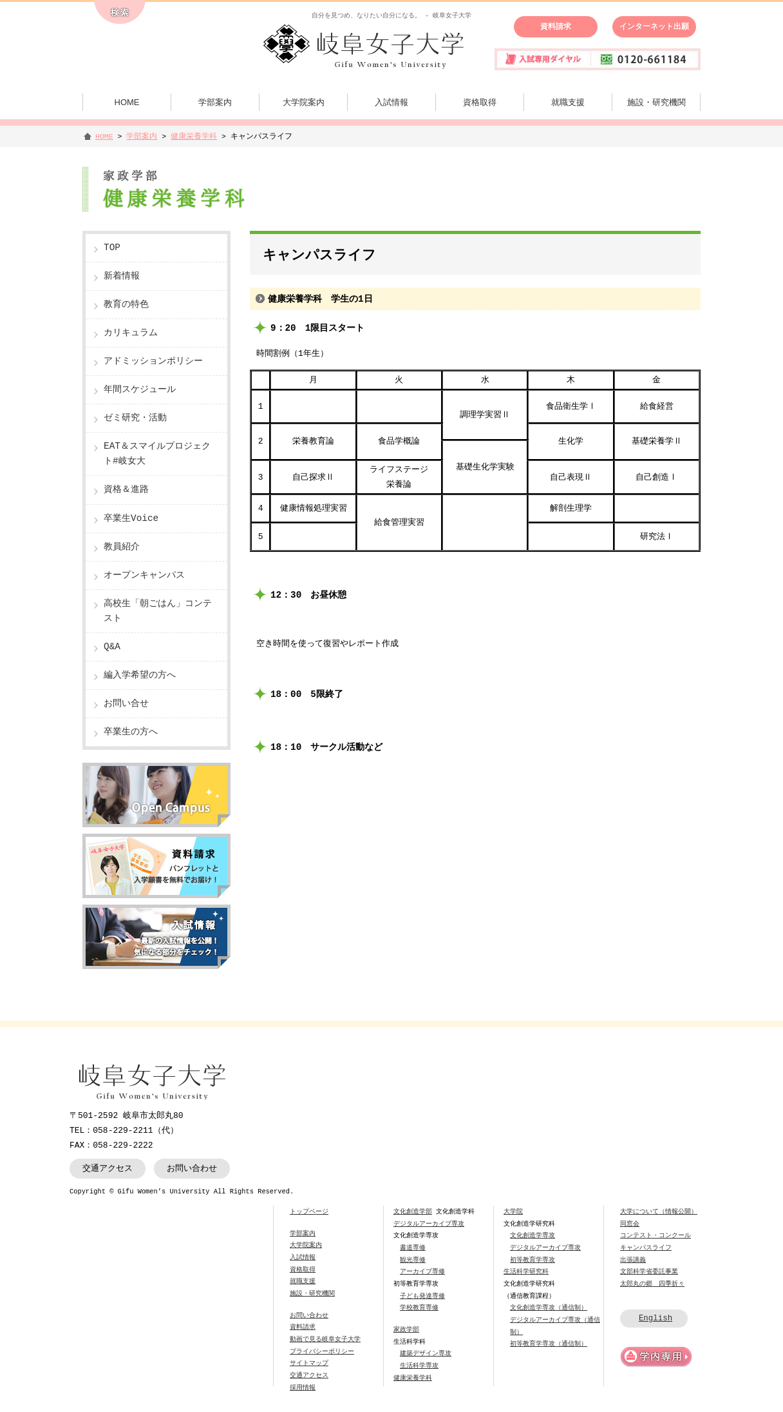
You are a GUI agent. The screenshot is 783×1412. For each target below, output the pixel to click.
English (655, 1318)
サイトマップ (309, 1363)
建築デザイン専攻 (425, 1353)
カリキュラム (131, 333)
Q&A (112, 647)
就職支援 (568, 102)
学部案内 (215, 102)
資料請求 (555, 26)
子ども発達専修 (422, 1295)
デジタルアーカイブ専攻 (428, 1223)
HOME (127, 102)
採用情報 (303, 1387)
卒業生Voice (131, 519)
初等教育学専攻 (532, 1259)
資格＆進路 (126, 490)
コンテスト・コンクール (655, 1235)
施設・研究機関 (656, 102)
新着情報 (122, 276)
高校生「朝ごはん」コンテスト (158, 611)
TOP (112, 248)
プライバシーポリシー (322, 1351)
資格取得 (479, 102)
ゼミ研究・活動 (135, 418)
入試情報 (391, 102)
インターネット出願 (654, 26)
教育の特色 (126, 305)
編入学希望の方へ (140, 675)
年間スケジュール (140, 390)
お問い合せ (126, 704)
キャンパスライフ (646, 1247)
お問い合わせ (192, 1168)
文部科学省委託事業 (649, 1271)
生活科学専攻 (419, 1365)
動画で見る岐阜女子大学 (325, 1339)
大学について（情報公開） (658, 1211)
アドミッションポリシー (153, 361)
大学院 (513, 1211)
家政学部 (406, 1329)
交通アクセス (107, 1168)
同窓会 (629, 1223)
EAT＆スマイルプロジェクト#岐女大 (157, 453)
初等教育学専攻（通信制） (548, 1343)
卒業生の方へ (131, 732)
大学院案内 (304, 102)
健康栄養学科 (194, 136)
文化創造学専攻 (532, 1235)
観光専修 (413, 1259)
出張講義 (633, 1259)
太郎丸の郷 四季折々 (652, 1283)
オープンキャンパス (144, 575)
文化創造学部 (412, 1211)
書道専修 (413, 1247)
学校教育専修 (419, 1307)
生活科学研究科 (526, 1271)
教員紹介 (122, 547)
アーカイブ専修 (422, 1271)
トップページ (309, 1211)
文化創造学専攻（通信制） (548, 1307)
